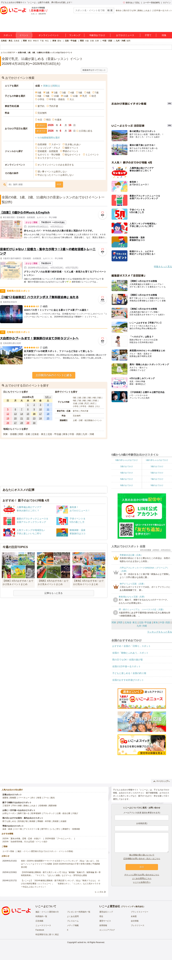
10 (40, 409)
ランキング (74, 35)
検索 (59, 184)
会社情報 (135, 921)
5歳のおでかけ (157, 473)
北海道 (16, 41)
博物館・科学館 (44, 821)
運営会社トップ (106, 912)
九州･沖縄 (142, 626)
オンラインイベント (49, 35)
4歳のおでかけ (126, 473)
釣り (33, 798)
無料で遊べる (24, 813)
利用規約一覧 (41, 916)
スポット (7, 35)
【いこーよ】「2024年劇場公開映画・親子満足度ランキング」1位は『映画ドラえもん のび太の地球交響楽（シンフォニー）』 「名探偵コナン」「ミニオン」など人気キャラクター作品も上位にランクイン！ (60, 883)
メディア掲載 (73, 925)
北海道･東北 (131, 622)
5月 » (48, 397)
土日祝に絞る (85, 131)
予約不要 (53, 106)
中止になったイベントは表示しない (56, 175)
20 (15, 418)
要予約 (41, 106)
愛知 (59, 41)
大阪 (87, 41)
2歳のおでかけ (126, 466)
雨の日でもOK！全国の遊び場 (127, 659)
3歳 (64, 92)
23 (34, 418)
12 (8, 413)
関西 (82, 41)
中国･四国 (165, 622)
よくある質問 (73, 916)
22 (28, 418)
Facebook (40, 930)
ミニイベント (92, 154)
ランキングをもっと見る (159, 632)
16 (34, 413)
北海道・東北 (6, 41)
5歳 (80, 92)
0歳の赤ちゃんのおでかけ (126, 460)
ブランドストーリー (139, 912)
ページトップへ (161, 781)
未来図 (134, 916)
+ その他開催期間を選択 (47, 137)
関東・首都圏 (10, 434)
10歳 (56, 96)
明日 (48, 119)
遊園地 (5, 798)
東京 (30, 41)
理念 (101, 916)
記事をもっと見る (54, 593)
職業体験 (53, 805)
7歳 (97, 92)
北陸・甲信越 (70, 41)
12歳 (75, 96)
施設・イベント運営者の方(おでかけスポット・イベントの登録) (45, 851)
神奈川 (36, 41)
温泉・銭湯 (7, 829)
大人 (72, 99)
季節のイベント (70, 151)
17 (40, 413)
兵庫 (97, 41)
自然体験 (42, 144)
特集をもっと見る (163, 266)
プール (46, 798)
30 (34, 423)
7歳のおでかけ (157, 479)
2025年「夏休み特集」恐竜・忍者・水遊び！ (22, 838)
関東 (25, 41)
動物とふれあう (144, 10)
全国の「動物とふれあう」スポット (130, 653)
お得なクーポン (9, 813)
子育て (148, 35)
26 (8, 423)
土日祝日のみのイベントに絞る (54, 375)
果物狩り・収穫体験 (71, 829)
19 (8, 418)
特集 (164, 35)
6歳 (88, 92)
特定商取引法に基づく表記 (47, 934)
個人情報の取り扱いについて (141, 855)
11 (48, 409)
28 (21, 423)
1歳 (47, 92)
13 (15, 413)
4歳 (72, 92)
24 (40, 418)
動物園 (13, 798)
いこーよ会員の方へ (142, 882)
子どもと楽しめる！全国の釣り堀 (129, 673)
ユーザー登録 (8, 851)
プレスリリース (137, 925)
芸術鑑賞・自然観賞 (48, 151)
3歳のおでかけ (157, 466)
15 (28, 413)
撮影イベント (71, 147)
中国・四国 (107, 41)
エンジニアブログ (107, 930)
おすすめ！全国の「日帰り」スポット (131, 646)
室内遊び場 (23, 821)
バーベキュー (24, 798)
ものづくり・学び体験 (49, 154)
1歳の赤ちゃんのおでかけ (157, 460)
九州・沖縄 (120, 41)
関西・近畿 (24, 434)
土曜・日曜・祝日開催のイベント (87, 420)
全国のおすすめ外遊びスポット (128, 680)
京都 (92, 41)
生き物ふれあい (73, 144)
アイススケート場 (31, 829)
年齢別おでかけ (97, 35)
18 (48, 413)
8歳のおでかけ (126, 485)
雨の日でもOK (130, 10)
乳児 (84, 96)
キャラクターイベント (49, 158)
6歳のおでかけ (126, 479)
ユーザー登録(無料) (151, 2)
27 (15, 423)
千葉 (42, 41)
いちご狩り (56, 829)
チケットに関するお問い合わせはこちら (141, 875)
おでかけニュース (125, 35)
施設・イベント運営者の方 (47, 912)
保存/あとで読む (131, 2)
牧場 (39, 798)
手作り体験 (17, 805)
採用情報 (103, 925)
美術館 (56, 821)
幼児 (94, 96)
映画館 (32, 821)
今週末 (58, 119)
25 (48, 418)
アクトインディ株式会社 (132, 906)
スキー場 (18, 829)
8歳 (39, 96)
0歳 (39, 92)
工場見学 (6, 805)
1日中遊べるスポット (162, 10)
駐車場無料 (36, 813)
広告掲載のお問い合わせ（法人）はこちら (141, 858)
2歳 (55, 92)
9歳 (47, 96)
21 (21, 418)
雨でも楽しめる (9, 821)
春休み (119, 10)
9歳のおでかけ (157, 485)
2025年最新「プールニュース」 (59, 838)
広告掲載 (39, 921)
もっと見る (99, 892)
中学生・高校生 (57, 99)
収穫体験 (43, 805)
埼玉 (47, 41)
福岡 (128, 41)
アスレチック (49, 813)
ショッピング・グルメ (49, 147)
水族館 (63, 821)
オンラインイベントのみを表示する (56, 164)
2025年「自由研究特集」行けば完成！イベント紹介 (24, 841)
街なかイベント (73, 154)
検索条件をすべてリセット (94, 70)
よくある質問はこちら (141, 878)
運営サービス (105, 921)
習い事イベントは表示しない (52, 171)
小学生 (41, 99)
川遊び (75, 813)
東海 (54, 41)
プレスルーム (73, 921)
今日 (40, 119)
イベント (23, 35)
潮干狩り (45, 829)
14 (21, 413)
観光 (53, 798)
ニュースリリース (43, 925)
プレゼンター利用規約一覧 (78, 912)
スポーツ (55, 144)
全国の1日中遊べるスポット (126, 666)
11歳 (65, 96)
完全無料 (42, 113)
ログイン (167, 2)
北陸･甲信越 (145, 622)
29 (28, 423)
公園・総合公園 (63, 813)
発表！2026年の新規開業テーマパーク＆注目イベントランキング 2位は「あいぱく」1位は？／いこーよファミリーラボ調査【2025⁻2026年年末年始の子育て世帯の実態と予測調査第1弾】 (60, 864)
